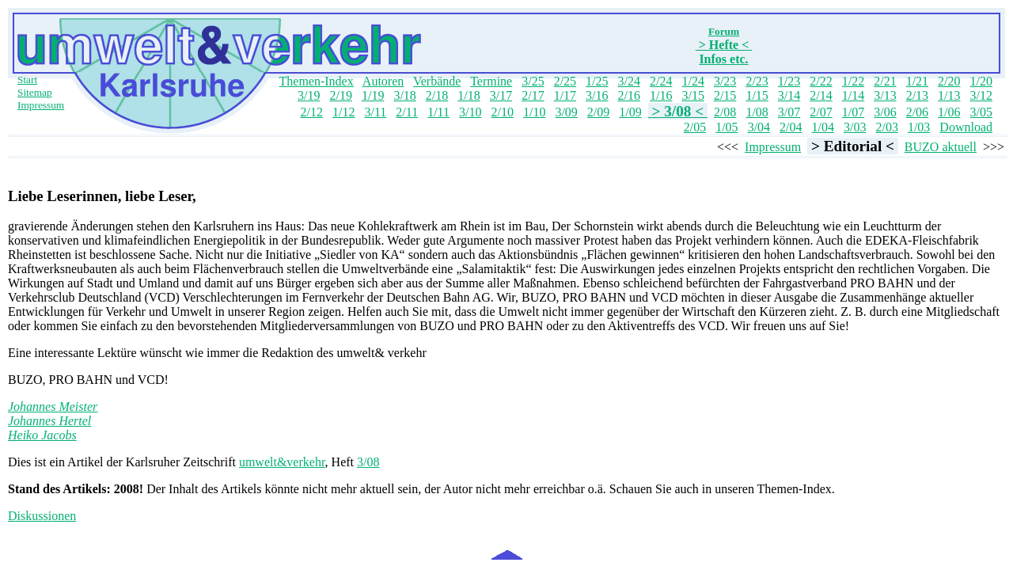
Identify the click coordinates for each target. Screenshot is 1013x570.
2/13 (917, 95)
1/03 (919, 127)
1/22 (853, 81)
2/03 (886, 127)
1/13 (949, 95)
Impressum (40, 105)
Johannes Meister (52, 406)
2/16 (629, 95)
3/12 (981, 95)
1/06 (949, 112)
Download (965, 127)
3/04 (759, 127)
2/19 (340, 95)
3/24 (629, 81)
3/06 (885, 112)
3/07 (789, 112)
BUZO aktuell (941, 147)
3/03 (855, 127)
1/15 (757, 95)
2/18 (437, 95)
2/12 (312, 112)
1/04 (823, 127)
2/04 (791, 127)
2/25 (565, 81)
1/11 (438, 112)
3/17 (501, 95)
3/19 (309, 95)
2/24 (661, 81)
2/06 (917, 112)
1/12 (343, 112)
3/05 (981, 112)
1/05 (726, 127)
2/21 (885, 81)
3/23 (725, 81)
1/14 (853, 95)
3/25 (533, 81)
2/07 (821, 112)
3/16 (597, 95)
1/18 (468, 95)
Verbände (437, 81)
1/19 (373, 95)
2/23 (757, 81)
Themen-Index (316, 81)
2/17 (533, 95)
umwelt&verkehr (282, 462)
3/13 (885, 95)
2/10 (502, 112)
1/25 (597, 81)
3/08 (368, 462)
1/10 (534, 112)
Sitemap (34, 92)
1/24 (692, 81)
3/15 (692, 95)
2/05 (695, 127)
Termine (491, 81)
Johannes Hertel (49, 421)
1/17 (565, 95)
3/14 (789, 95)
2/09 (598, 112)
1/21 (917, 81)
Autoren (383, 81)
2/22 (821, 81)
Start (27, 80)
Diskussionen (42, 515)
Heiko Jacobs (42, 435)
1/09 (630, 112)
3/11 (375, 112)
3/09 (566, 112)
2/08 (725, 112)
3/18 (404, 95)
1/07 (853, 112)
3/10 (470, 112)
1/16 (661, 95)
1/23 (789, 81)
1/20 (981, 81)
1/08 (757, 112)
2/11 (407, 112)
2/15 (725, 95)
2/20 (949, 81)
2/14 (821, 95)
